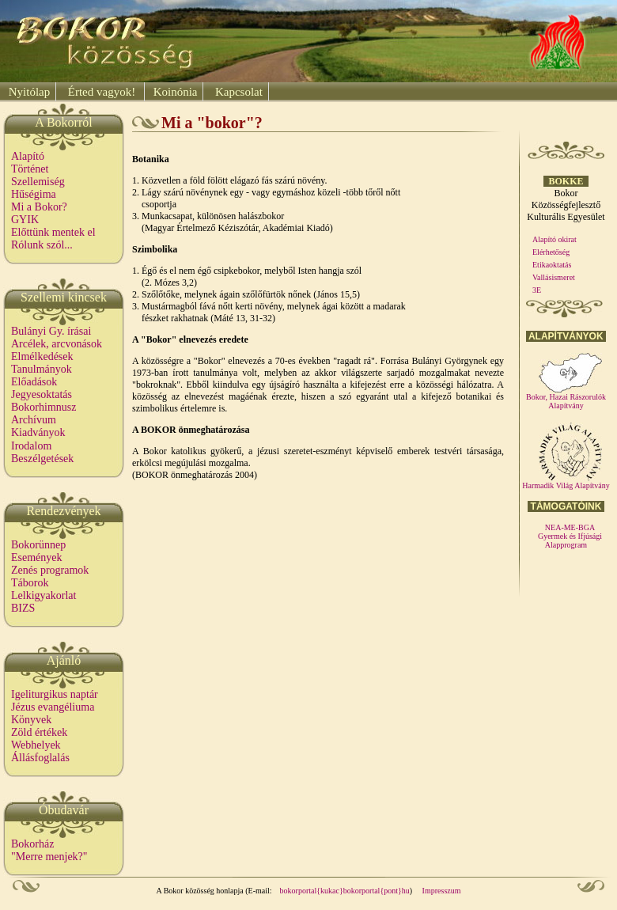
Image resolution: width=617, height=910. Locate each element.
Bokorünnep (38, 545)
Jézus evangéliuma (52, 707)
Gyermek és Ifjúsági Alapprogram (570, 540)
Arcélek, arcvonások (56, 344)
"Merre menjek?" (49, 857)
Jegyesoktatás (41, 394)
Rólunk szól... (42, 245)
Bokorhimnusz (43, 407)
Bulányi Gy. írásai (51, 331)
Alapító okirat (554, 239)
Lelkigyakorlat (43, 595)
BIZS (23, 608)
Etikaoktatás (551, 264)
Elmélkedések (42, 356)
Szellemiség (38, 182)
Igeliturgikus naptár (54, 694)
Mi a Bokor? (39, 207)
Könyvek (31, 720)
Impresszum (441, 890)
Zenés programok (50, 570)
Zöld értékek (39, 732)
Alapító (27, 156)
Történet (29, 169)
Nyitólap (28, 91)
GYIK (25, 220)
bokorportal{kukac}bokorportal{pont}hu (345, 890)
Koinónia (174, 91)
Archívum (33, 420)
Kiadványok (38, 432)
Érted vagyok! (101, 91)
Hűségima (33, 194)
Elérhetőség (551, 252)
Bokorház (32, 844)
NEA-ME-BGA (570, 527)
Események (36, 557)
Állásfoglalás (40, 758)
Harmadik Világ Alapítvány (565, 482)
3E (536, 290)
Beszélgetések (42, 458)
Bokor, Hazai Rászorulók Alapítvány (566, 397)
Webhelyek (36, 745)
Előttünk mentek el (53, 232)
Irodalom (31, 446)
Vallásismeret (553, 277)
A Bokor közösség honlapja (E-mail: (214, 890)
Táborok (29, 583)
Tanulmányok (41, 369)
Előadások (34, 382)
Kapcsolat (237, 91)
